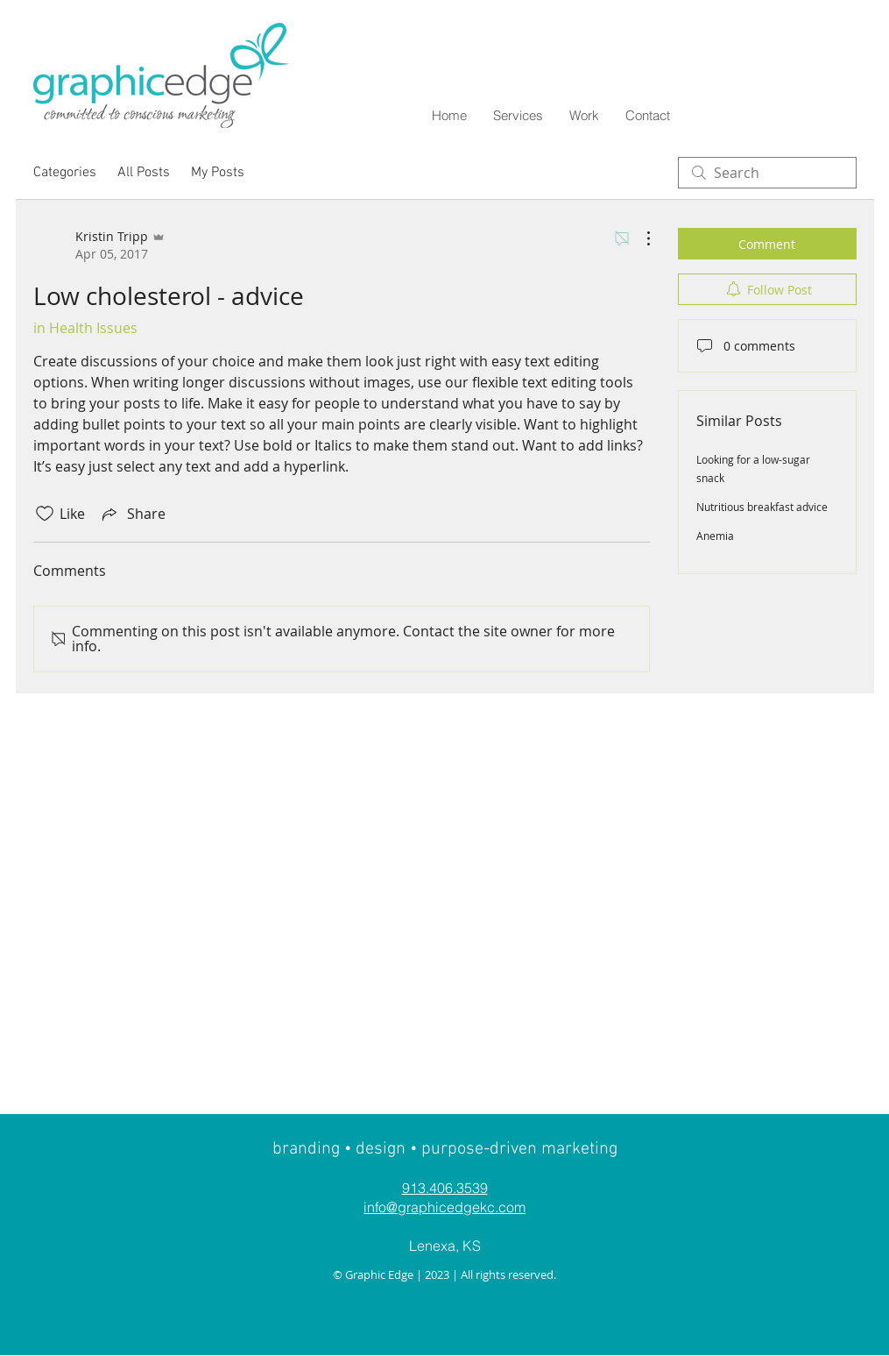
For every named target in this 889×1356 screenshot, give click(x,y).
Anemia (715, 536)
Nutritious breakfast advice (762, 507)
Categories (64, 172)
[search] (767, 172)
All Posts (143, 172)
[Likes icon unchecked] (44, 513)
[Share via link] (132, 513)
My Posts (217, 172)
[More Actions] (639, 238)
